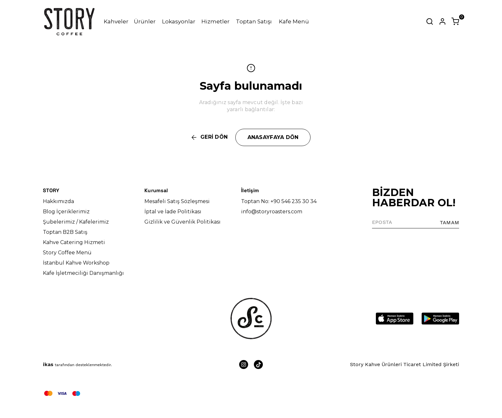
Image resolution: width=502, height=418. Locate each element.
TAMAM (449, 222)
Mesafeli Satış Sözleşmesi (177, 201)
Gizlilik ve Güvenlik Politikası (182, 222)
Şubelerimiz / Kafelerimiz (76, 222)
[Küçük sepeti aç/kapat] (455, 21)
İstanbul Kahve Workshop (76, 263)
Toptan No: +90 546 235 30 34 (279, 201)
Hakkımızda (58, 201)
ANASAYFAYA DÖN (273, 137)
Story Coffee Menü (67, 253)
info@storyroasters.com (271, 212)
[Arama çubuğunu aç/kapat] (429, 21)
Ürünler (145, 21)
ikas (48, 364)
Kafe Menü (294, 21)
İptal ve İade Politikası (172, 212)
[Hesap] (442, 21)
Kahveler (116, 21)
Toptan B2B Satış (65, 232)
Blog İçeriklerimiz (66, 212)
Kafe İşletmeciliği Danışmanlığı (83, 273)
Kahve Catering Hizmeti (74, 242)
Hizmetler (215, 21)
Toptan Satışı (254, 21)
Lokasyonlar (178, 21)
